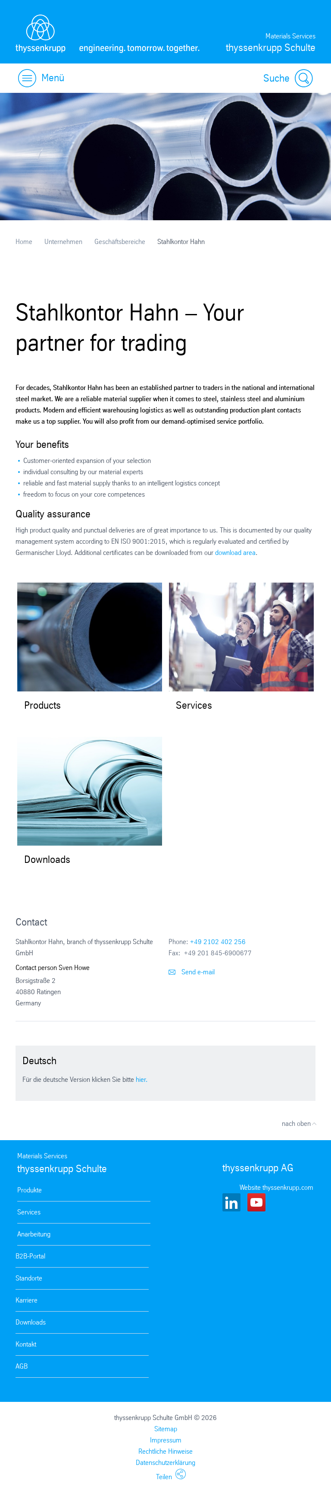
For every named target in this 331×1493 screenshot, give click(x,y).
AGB (22, 1366)
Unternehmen (63, 242)
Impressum (165, 1440)
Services (29, 1212)
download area (235, 552)
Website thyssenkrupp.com (276, 1187)
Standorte (29, 1278)
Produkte (29, 1190)
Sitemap (165, 1429)
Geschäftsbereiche (119, 242)
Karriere (26, 1300)
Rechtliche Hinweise (165, 1451)
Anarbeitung (33, 1234)
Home (24, 242)
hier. (142, 1079)
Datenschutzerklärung (165, 1462)
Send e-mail (192, 972)
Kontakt (26, 1344)
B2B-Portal (30, 1256)
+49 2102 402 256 (218, 942)
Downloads (31, 1322)
